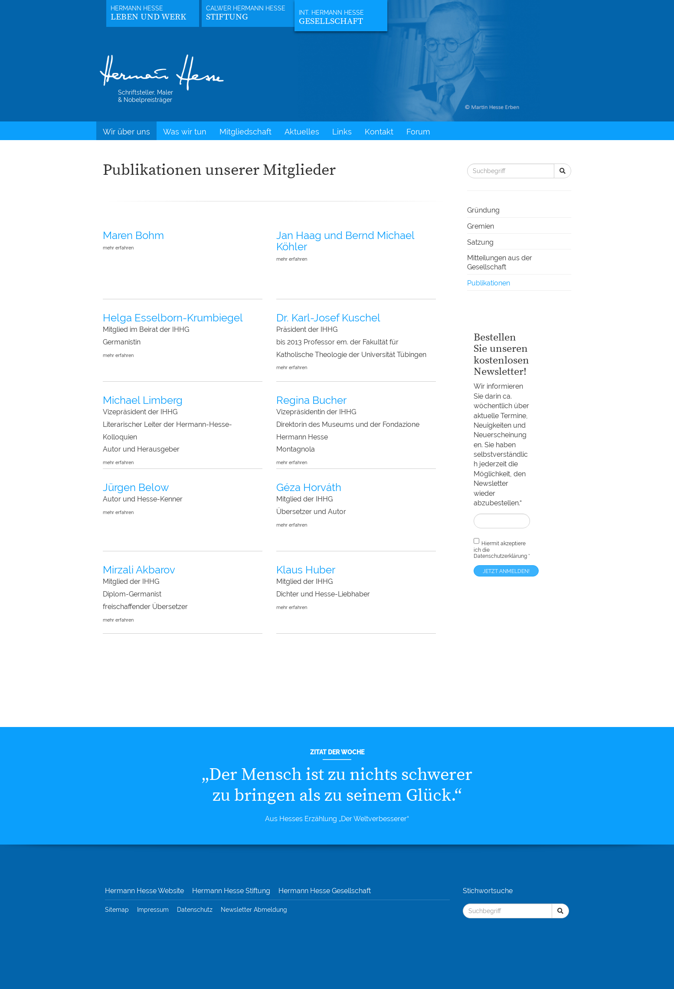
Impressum (153, 909)
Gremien (480, 226)
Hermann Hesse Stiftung (231, 891)
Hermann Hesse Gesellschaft (324, 891)
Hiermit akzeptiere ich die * (502, 548)
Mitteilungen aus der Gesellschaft (499, 262)
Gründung (483, 210)
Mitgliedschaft (245, 131)
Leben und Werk (148, 17)
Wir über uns (126, 131)
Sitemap (117, 909)
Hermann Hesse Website (144, 891)
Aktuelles (302, 131)
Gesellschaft (331, 21)
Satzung (480, 242)
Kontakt (379, 131)
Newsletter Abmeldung (254, 909)
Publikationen (488, 283)
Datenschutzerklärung (500, 556)
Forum (418, 131)
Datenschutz (195, 909)
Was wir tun (184, 131)
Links (342, 131)
